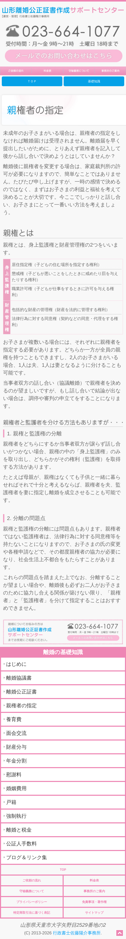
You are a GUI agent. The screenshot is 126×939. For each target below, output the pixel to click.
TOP (63, 869)
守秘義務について (31, 891)
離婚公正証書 (21, 691)
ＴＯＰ (32, 81)
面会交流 (16, 733)
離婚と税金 (19, 830)
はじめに (16, 664)
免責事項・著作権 (94, 902)
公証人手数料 (21, 843)
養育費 (13, 719)
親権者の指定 (21, 705)
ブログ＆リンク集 (26, 857)
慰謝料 (13, 774)
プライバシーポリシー (31, 902)
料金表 (94, 880)
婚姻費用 (16, 788)
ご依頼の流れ (31, 880)
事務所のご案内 (94, 891)
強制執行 (16, 816)
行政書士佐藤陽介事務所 (77, 933)
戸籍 (11, 802)
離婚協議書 (19, 678)
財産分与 (16, 747)
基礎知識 (94, 81)
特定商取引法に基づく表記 (31, 912)
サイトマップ (94, 912)
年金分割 (16, 761)
